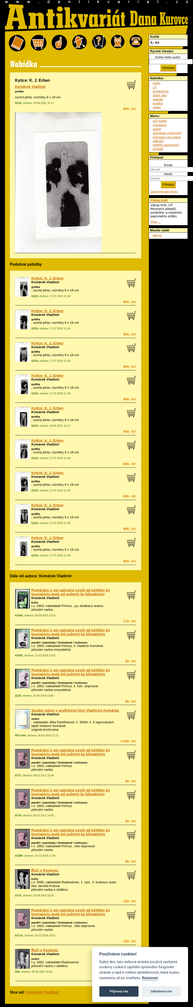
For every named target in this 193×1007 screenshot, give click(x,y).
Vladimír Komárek (90, 646)
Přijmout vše (119, 991)
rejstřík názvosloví (166, 145)
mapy (157, 107)
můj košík (160, 121)
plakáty (158, 99)
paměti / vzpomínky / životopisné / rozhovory (59, 642)
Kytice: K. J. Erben (47, 278)
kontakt (158, 149)
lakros (157, 235)
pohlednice (161, 91)
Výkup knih (159, 200)
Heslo (168, 174)
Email (168, 165)
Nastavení (150, 978)
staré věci (160, 95)
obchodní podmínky (167, 133)
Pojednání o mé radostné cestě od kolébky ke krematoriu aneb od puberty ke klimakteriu (70, 592)
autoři (157, 129)
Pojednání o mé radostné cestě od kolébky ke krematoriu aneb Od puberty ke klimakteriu (70, 632)
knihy (34, 602)
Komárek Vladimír (30, 87)
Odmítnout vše (161, 991)
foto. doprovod (87, 686)
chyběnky (160, 125)
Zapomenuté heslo (164, 191)
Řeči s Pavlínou (44, 870)
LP (155, 87)
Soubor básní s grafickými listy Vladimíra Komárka (75, 710)
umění (35, 718)
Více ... (155, 221)
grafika (19, 91)
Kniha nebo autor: (168, 57)
